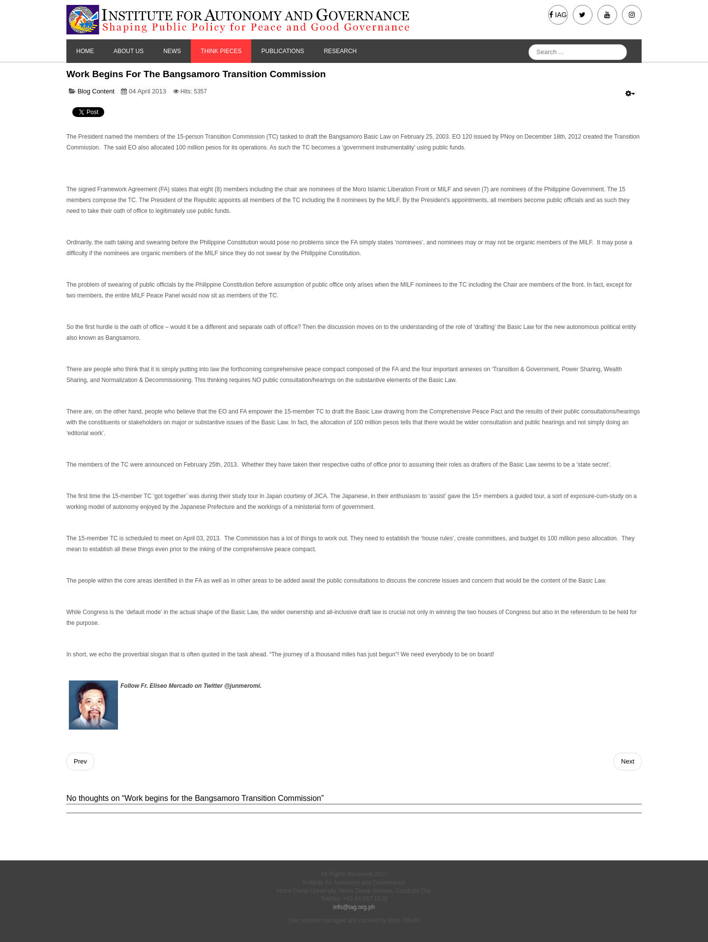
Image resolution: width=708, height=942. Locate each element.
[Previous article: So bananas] (80, 761)
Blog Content (96, 91)
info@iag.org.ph (354, 907)
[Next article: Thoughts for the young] (628, 761)
